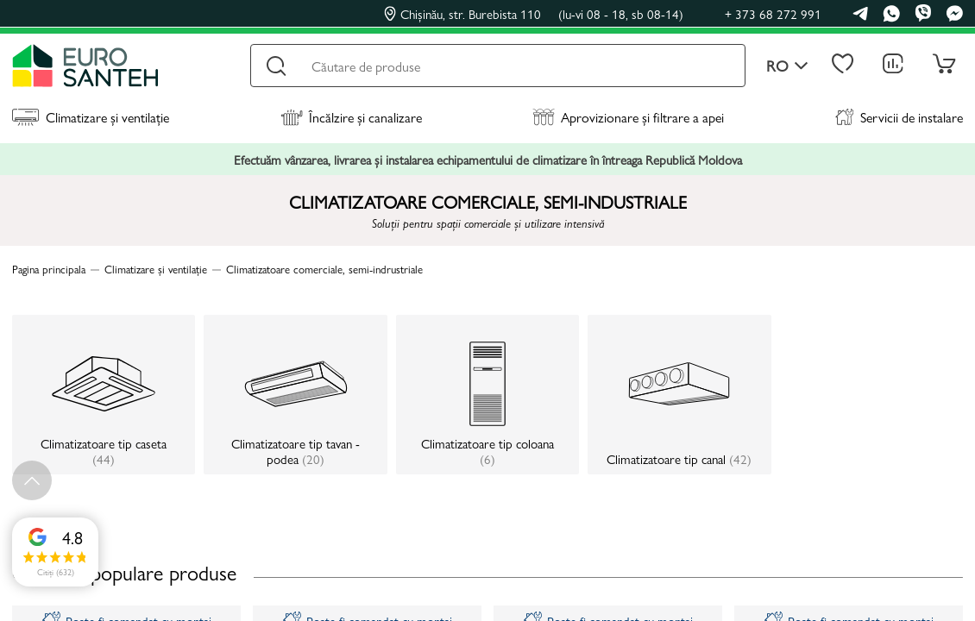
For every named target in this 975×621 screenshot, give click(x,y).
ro (787, 66)
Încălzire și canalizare (351, 117)
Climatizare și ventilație (90, 117)
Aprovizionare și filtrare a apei (628, 117)
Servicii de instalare (899, 117)
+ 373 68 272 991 (773, 13)
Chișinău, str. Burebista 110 (533, 14)
